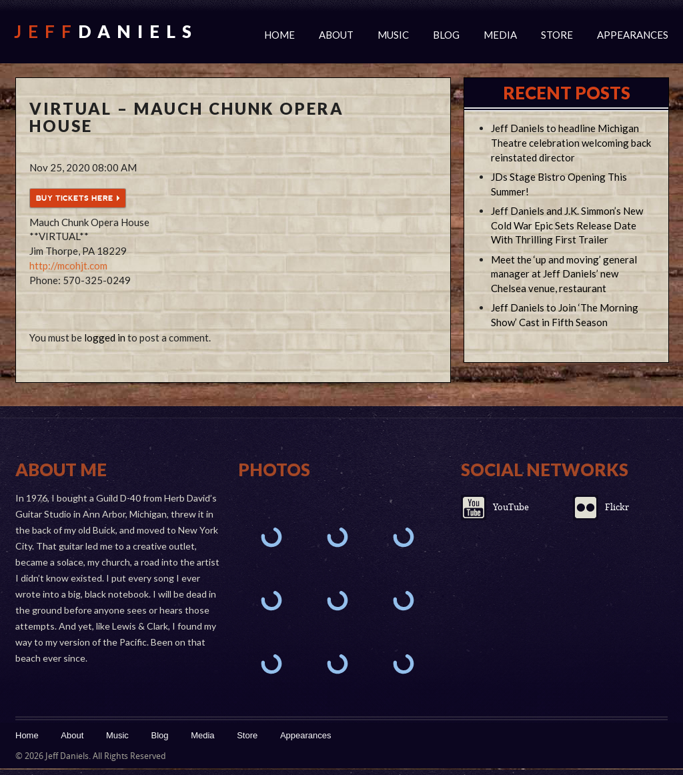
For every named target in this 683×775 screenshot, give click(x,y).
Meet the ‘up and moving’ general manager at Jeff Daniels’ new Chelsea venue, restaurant (564, 274)
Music (393, 35)
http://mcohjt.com (68, 265)
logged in (104, 337)
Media (500, 35)
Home (279, 35)
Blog (446, 35)
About (336, 35)
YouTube (511, 507)
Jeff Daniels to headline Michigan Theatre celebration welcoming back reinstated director (571, 142)
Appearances (632, 35)
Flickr (617, 507)
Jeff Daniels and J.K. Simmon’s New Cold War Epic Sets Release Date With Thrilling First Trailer (567, 225)
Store (557, 35)
